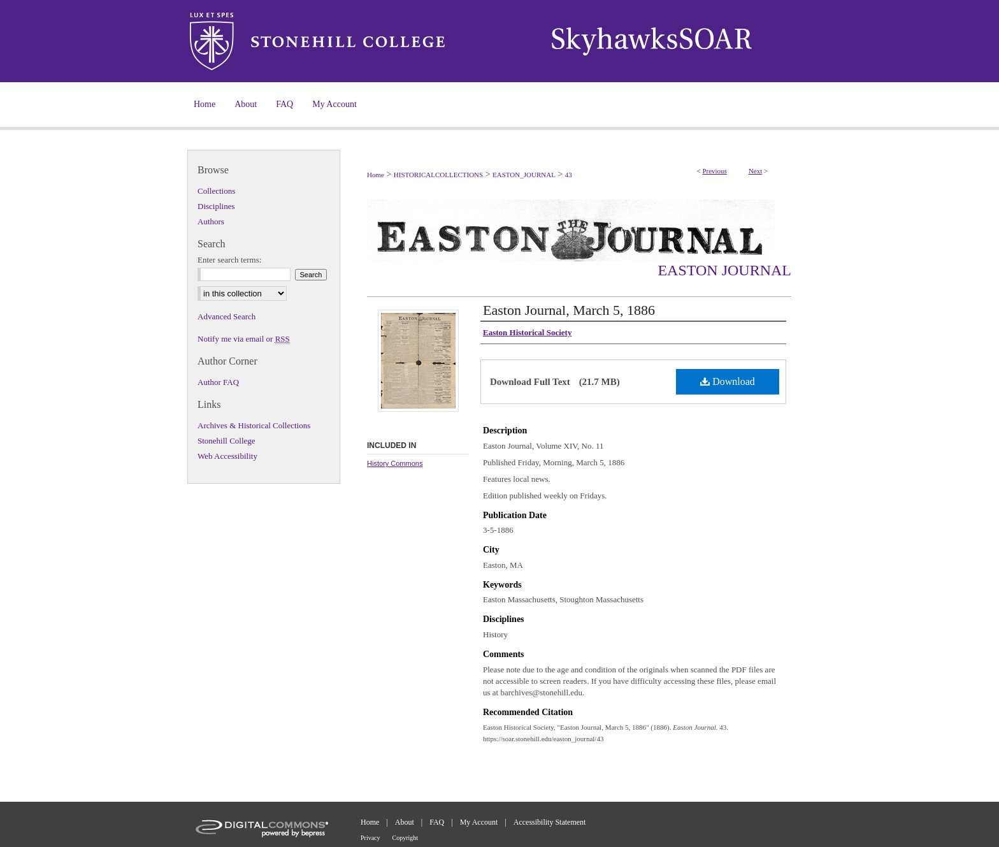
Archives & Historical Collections (254, 425)
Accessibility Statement (550, 822)
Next (755, 171)
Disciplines (216, 206)
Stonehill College (226, 440)
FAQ (436, 822)
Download (727, 381)
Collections (216, 191)
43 (568, 174)
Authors (211, 221)
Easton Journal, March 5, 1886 (569, 310)
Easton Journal (724, 270)
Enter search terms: (229, 259)
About (404, 822)
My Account (479, 822)
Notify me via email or (244, 339)
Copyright (405, 837)
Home (375, 174)
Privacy (370, 837)
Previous (714, 171)
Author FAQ (218, 382)
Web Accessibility (227, 456)
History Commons (394, 463)
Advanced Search (226, 316)
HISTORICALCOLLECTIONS (438, 174)
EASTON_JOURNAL (524, 174)
